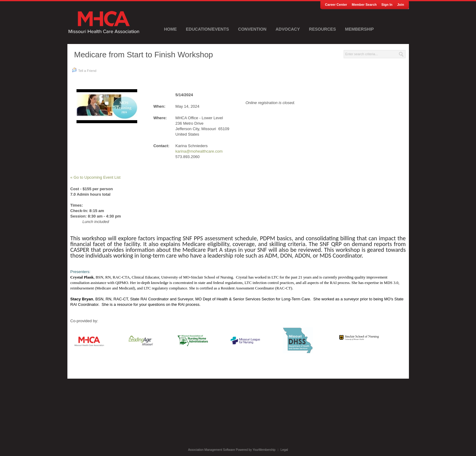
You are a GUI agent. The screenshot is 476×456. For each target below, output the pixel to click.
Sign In (387, 4)
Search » (401, 54)
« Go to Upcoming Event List (95, 177)
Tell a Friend (84, 70)
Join (400, 4)
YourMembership (264, 449)
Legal (284, 449)
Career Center (336, 4)
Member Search (364, 4)
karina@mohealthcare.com (199, 151)
